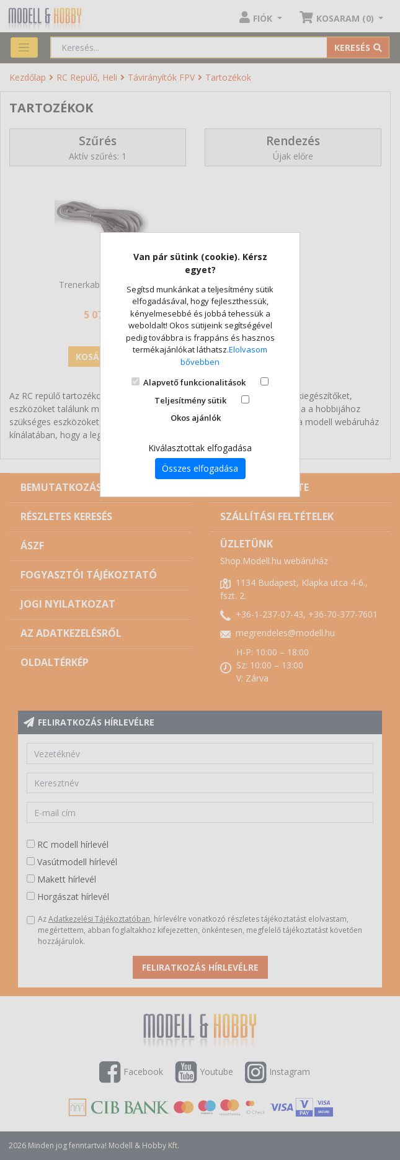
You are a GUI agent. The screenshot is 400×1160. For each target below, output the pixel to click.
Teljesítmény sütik (190, 400)
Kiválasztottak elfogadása (200, 448)
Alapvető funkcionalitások (194, 382)
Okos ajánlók (196, 417)
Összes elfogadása (200, 468)
